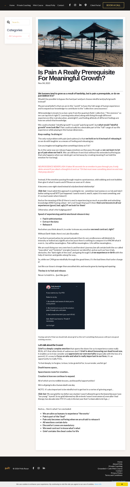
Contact (60, 5)
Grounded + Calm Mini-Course (110, 468)
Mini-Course (38, 5)
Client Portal (95, 5)
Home (12, 5)
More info (98, 484)
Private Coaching (24, 5)
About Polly (50, 5)
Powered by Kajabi (118, 481)
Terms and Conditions (113, 475)
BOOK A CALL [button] (113, 5)
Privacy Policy (116, 473)
